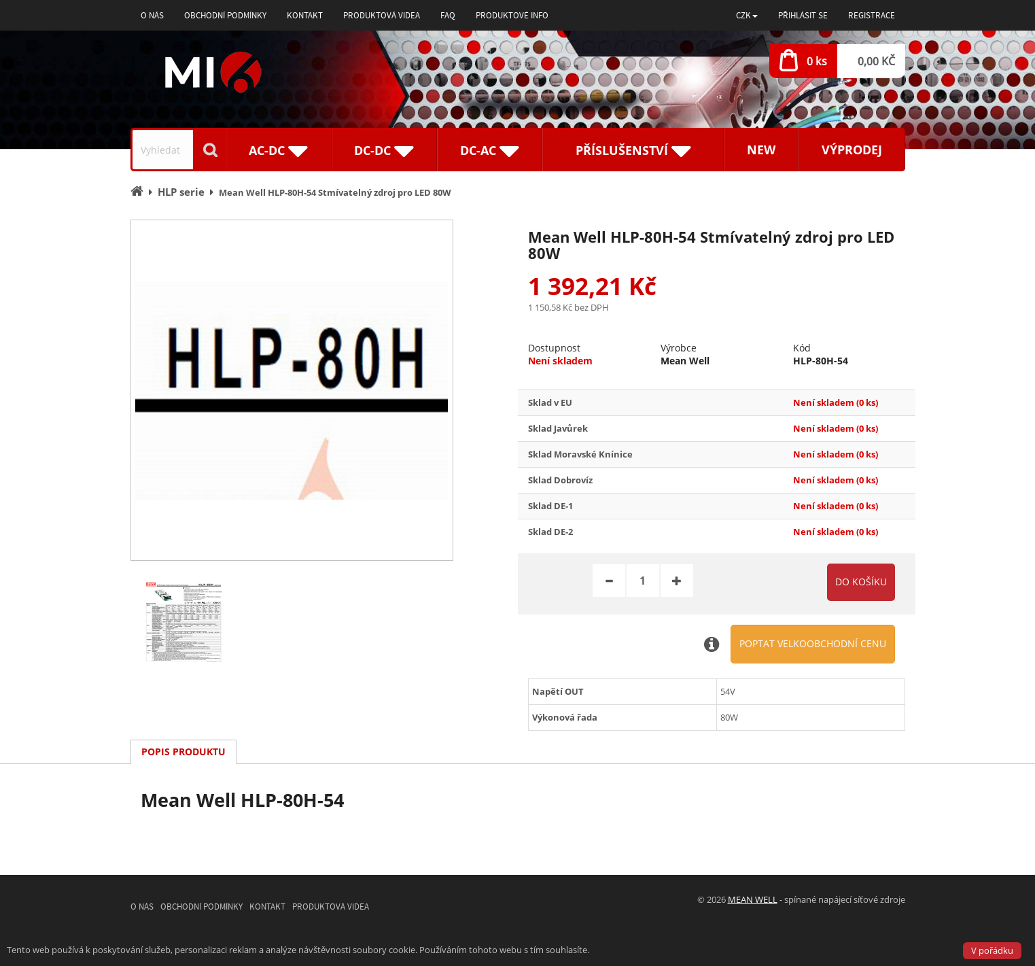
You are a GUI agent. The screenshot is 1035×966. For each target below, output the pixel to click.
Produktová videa (381, 15)
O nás (152, 15)
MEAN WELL (752, 899)
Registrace (871, 15)
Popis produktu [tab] (183, 751)
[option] (292, 390)
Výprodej (852, 149)
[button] (747, 15)
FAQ (447, 15)
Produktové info (512, 15)
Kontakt (305, 15)
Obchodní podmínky (225, 15)
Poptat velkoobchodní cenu (812, 643)
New (761, 149)
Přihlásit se (803, 15)
